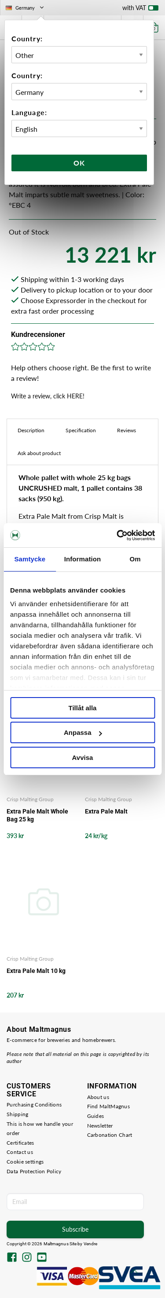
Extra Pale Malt (106, 811)
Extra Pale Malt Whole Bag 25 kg (37, 815)
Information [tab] (82, 559)
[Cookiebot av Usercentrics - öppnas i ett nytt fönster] (117, 535)
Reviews (126, 430)
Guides (95, 1116)
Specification (81, 430)
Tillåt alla (83, 708)
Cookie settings (25, 1161)
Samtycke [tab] (29, 559)
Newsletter (100, 1125)
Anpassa (83, 732)
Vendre (91, 1243)
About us (98, 1097)
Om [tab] (135, 559)
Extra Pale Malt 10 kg (36, 970)
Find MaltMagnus (108, 1106)
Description (31, 430)
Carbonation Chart (109, 1135)
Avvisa (82, 757)
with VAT (140, 9)
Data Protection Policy (34, 1171)
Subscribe (75, 1229)
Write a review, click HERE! (47, 396)
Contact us (20, 1152)
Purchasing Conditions (34, 1104)
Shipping (17, 1114)
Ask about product (39, 453)
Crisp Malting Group (30, 799)
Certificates (20, 1142)
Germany (25, 8)
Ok (79, 163)
